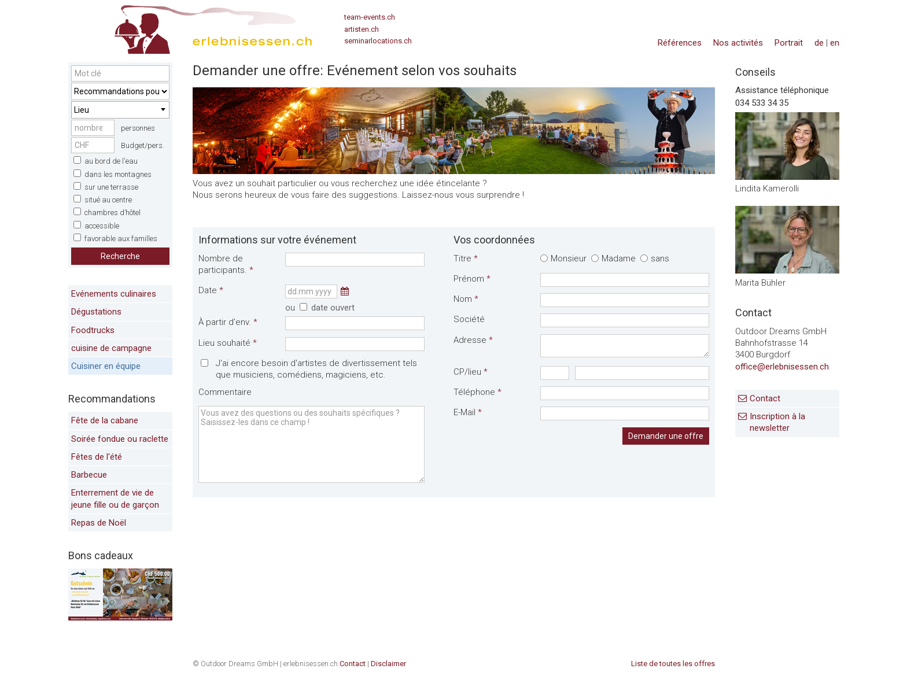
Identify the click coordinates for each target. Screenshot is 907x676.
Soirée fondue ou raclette (119, 439)
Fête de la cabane (104, 420)
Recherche (120, 256)
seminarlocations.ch (378, 40)
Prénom (472, 279)
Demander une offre (665, 436)
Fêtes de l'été (96, 457)
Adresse (473, 340)
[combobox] (120, 110)
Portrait (789, 43)
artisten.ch (361, 29)
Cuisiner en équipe (106, 366)
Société (469, 319)
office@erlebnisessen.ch (782, 366)
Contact (765, 398)
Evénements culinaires (113, 294)
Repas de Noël (98, 523)
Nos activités (738, 43)
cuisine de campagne (111, 348)
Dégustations (96, 311)
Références (680, 43)
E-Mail (468, 412)
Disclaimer (388, 663)
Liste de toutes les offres (673, 663)
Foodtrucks (93, 330)
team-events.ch (369, 17)
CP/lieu (471, 372)
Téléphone (478, 392)
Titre (466, 258)
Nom (466, 299)
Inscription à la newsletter (777, 422)
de (819, 43)
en (834, 43)
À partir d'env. (227, 322)
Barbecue (89, 475)
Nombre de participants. (225, 264)
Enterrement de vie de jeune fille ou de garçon (115, 498)
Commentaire (225, 392)
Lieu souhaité (227, 343)
